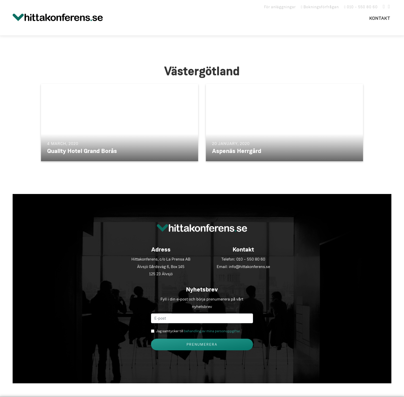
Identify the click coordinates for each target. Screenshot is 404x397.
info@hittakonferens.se (249, 266)
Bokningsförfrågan (320, 7)
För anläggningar (280, 7)
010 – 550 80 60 (361, 7)
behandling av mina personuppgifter (212, 331)
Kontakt (379, 18)
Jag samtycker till (198, 331)
